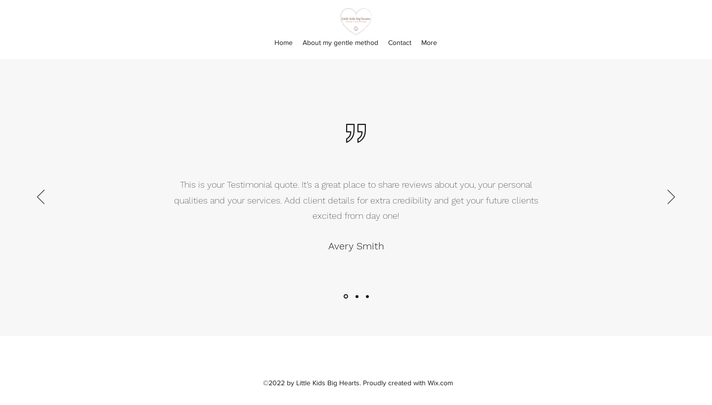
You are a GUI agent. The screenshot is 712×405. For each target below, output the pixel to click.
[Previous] (40, 197)
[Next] (671, 197)
